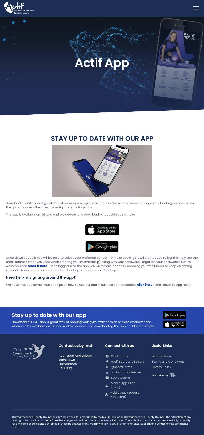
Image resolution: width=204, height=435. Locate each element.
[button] (177, 315)
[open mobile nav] (196, 8)
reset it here (37, 266)
